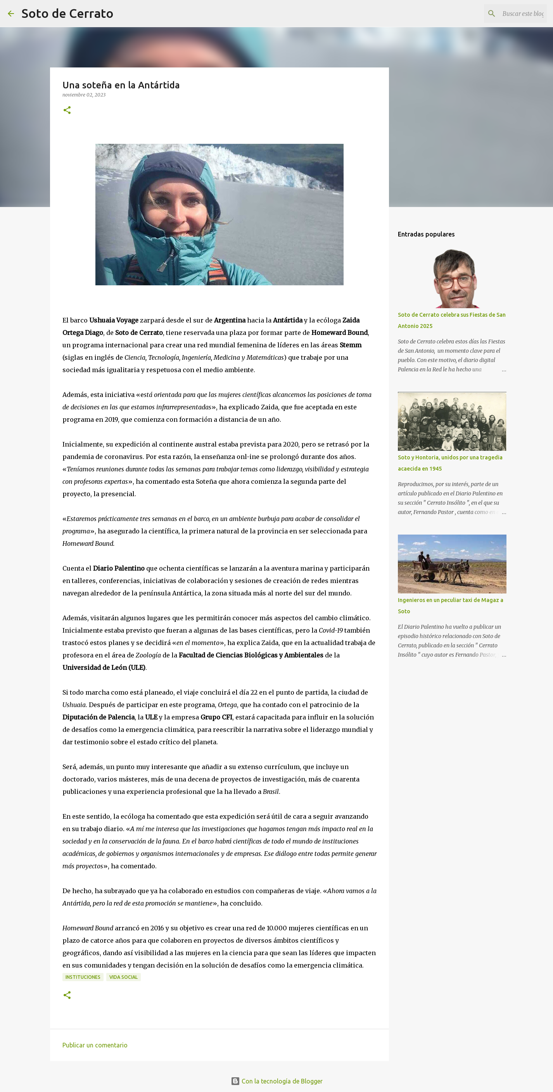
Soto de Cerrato (68, 13)
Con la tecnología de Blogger (277, 1081)
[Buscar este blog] (506, 13)
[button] (67, 110)
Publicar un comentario (95, 1045)
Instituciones (83, 977)
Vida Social (123, 977)
